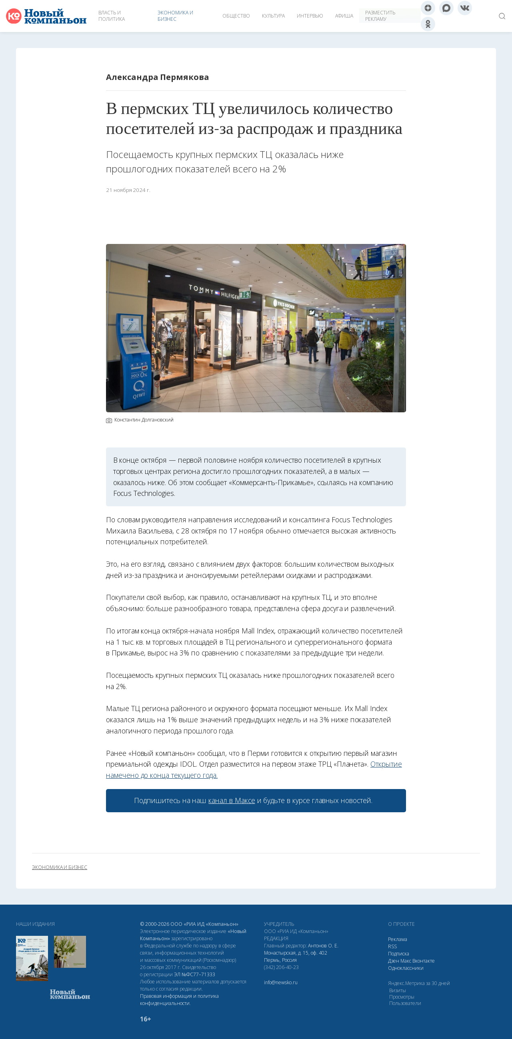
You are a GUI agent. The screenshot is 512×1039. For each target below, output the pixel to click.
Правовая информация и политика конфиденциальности (179, 1000)
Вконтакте (423, 960)
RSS (392, 946)
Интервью (310, 15)
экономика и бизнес (59, 867)
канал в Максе (231, 800)
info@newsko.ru (281, 982)
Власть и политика (111, 15)
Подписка (398, 953)
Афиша (344, 15)
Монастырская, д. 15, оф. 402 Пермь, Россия (295, 956)
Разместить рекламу (380, 15)
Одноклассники (406, 968)
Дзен (393, 960)
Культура (273, 15)
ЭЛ (194, 974)
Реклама (397, 939)
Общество (236, 15)
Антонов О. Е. (323, 945)
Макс (405, 960)
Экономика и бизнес (175, 15)
